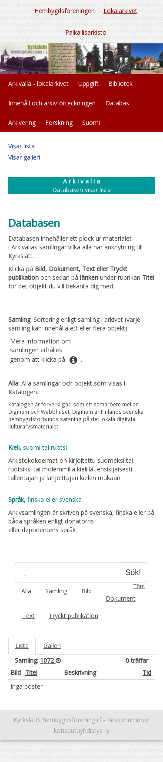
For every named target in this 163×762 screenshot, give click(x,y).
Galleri (52, 645)
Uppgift (88, 83)
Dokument (121, 598)
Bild (86, 591)
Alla (26, 591)
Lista (22, 645)
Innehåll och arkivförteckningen (52, 103)
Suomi (91, 122)
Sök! (133, 572)
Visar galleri (24, 157)
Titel (31, 672)
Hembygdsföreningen (64, 11)
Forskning (59, 122)
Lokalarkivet (120, 11)
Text (28, 616)
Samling (56, 591)
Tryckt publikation (73, 616)
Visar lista (21, 146)
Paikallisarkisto (85, 32)
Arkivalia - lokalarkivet (38, 83)
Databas (117, 103)
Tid (147, 672)
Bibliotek (120, 83)
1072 (48, 660)
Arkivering (22, 122)
